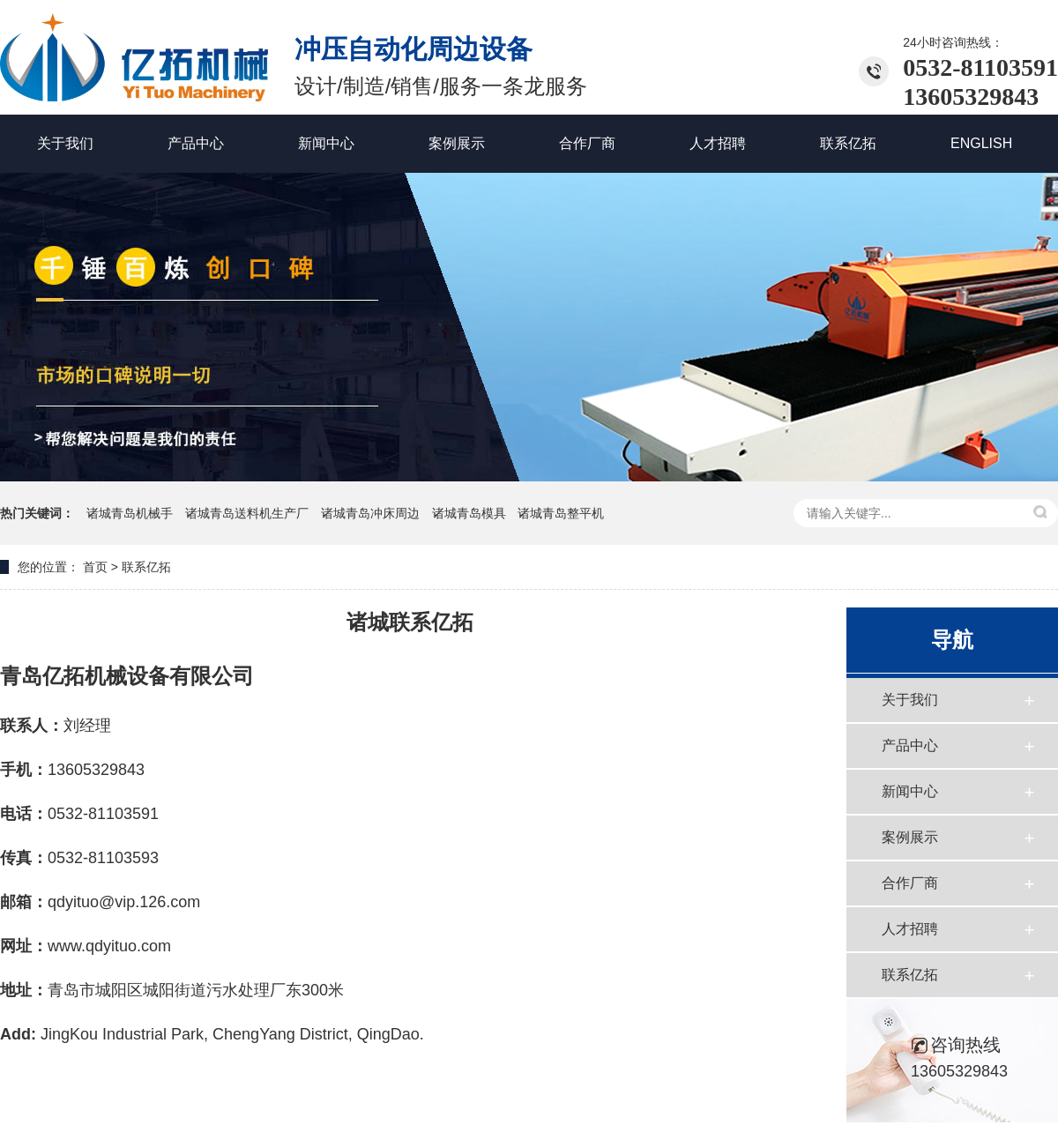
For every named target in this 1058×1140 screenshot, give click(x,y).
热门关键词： (37, 513)
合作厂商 (910, 882)
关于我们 (910, 699)
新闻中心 (910, 791)
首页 (95, 567)
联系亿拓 (910, 974)
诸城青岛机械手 (131, 513)
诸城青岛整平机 (561, 513)
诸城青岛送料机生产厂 (248, 513)
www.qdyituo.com (109, 946)
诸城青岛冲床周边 (372, 513)
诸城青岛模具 (471, 513)
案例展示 (910, 837)
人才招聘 (910, 928)
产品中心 (910, 745)
